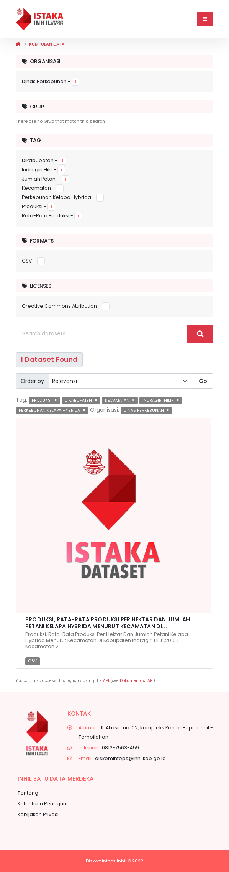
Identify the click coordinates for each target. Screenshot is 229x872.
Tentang (28, 793)
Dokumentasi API (137, 680)
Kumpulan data (47, 44)
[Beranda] (18, 44)
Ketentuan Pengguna (44, 803)
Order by (32, 381)
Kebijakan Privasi (38, 814)
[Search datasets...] (102, 334)
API (106, 680)
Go (203, 381)
